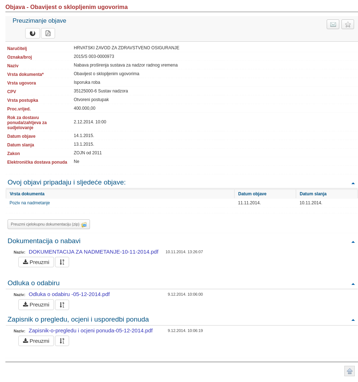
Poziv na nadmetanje (30, 202)
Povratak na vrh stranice (349, 371)
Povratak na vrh (353, 182)
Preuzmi (36, 262)
